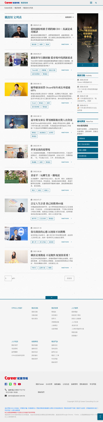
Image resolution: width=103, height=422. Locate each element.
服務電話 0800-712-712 (16, 390)
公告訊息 (66, 384)
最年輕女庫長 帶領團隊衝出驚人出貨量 (51, 129)
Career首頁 (8, 8)
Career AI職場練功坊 (84, 82)
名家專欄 (55, 329)
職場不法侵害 (81, 408)
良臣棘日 (55, 315)
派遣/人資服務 (76, 318)
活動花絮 (35, 315)
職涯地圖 (35, 345)
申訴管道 (7, 410)
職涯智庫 (18, 8)
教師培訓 (35, 352)
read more (66, 44)
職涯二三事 (55, 355)
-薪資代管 (75, 325)
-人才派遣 (75, 322)
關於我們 (15, 345)
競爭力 (54, 318)
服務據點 (57, 384)
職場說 (54, 312)
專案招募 (75, 332)
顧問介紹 (55, 352)
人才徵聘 (75, 308)
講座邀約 (35, 355)
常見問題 (55, 359)
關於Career (40, 384)
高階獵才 (75, 335)
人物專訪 (55, 325)
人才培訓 (15, 341)
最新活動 (35, 312)
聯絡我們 (35, 359)
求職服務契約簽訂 (92, 408)
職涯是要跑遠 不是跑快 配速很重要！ (51, 264)
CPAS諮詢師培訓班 (18, 355)
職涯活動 (35, 308)
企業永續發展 (15, 410)
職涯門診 (55, 341)
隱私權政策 (84, 384)
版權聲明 (74, 384)
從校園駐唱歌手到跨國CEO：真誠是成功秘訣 (51, 30)
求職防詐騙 (23, 408)
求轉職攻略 (55, 322)
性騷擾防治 (31, 408)
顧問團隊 (15, 352)
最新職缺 (75, 312)
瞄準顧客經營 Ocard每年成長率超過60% (50, 98)
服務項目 (35, 348)
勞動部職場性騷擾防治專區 (45, 408)
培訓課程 (15, 348)
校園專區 (35, 341)
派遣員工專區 (76, 315)
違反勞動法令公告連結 (12, 408)
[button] (82, 65)
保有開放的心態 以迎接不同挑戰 (48, 240)
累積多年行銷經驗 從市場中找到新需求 (51, 57)
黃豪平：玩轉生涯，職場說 (45, 184)
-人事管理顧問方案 (78, 329)
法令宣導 (49, 384)
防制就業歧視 (58, 408)
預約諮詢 (55, 348)
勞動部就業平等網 (69, 408)
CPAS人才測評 (17, 308)
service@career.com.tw (16, 396)
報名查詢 (35, 318)
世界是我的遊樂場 (40, 158)
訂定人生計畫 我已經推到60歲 (47, 212)
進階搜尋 (69, 17)
